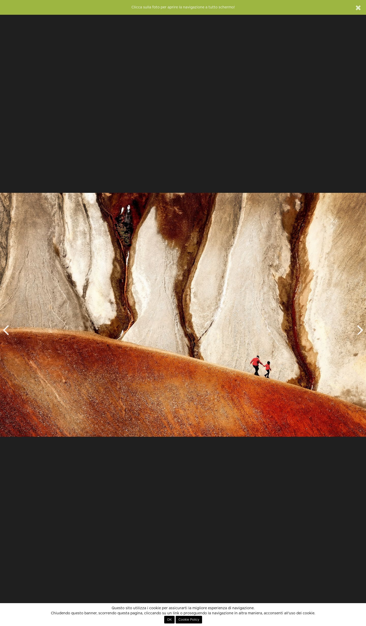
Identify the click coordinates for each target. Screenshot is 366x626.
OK (169, 619)
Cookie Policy (188, 619)
